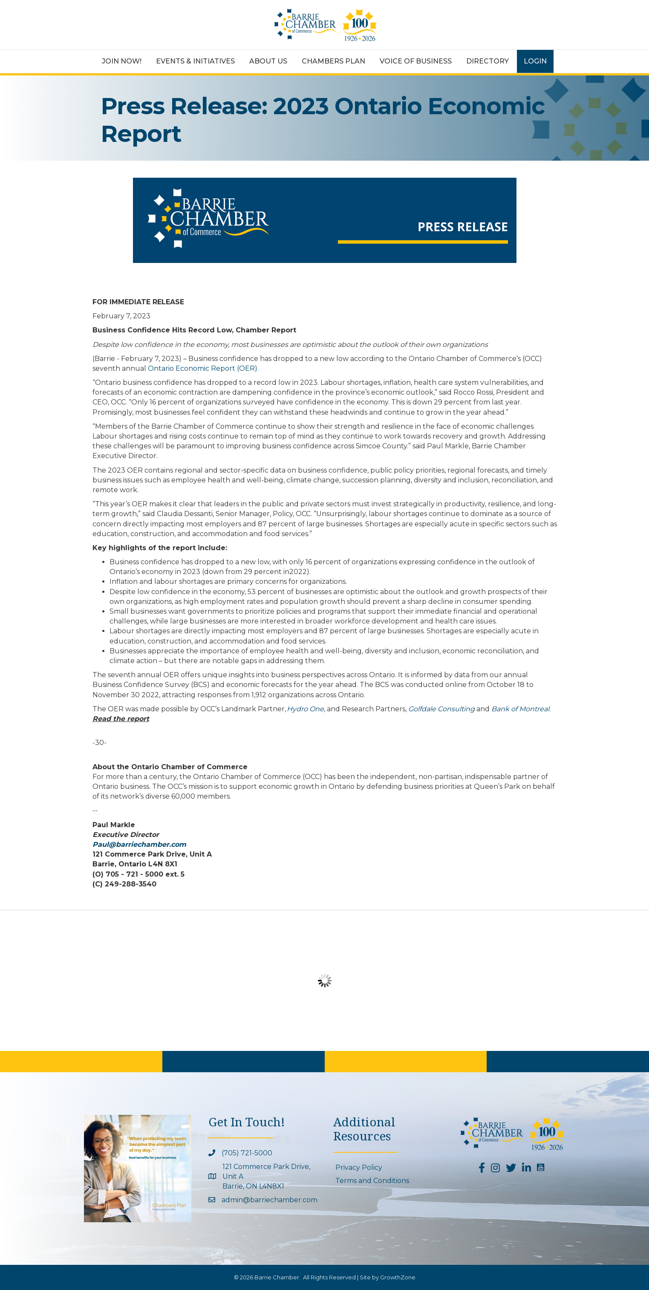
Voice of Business (416, 61)
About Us (268, 61)
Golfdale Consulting (441, 709)
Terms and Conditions (372, 1181)
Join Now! (121, 61)
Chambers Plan (333, 61)
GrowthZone (397, 1277)
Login (535, 61)
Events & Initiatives (195, 61)
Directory (487, 61)
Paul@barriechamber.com (139, 844)
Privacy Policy (358, 1167)
